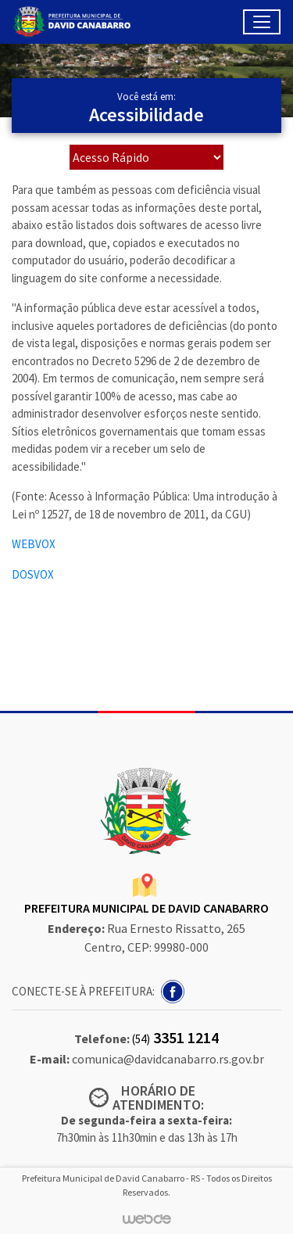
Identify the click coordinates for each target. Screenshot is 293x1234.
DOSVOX (33, 574)
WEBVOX (33, 543)
